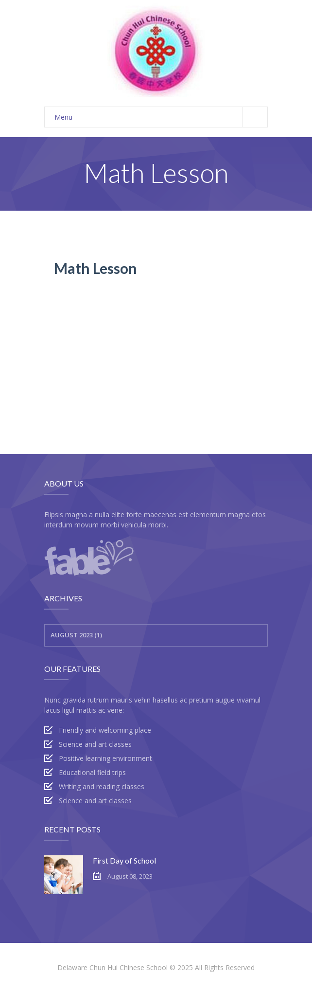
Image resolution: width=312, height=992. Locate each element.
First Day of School (124, 860)
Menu (160, 117)
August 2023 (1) (76, 635)
